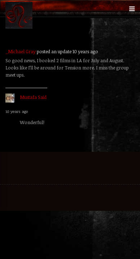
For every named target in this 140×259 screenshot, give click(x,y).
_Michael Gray (20, 51)
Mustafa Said (33, 97)
